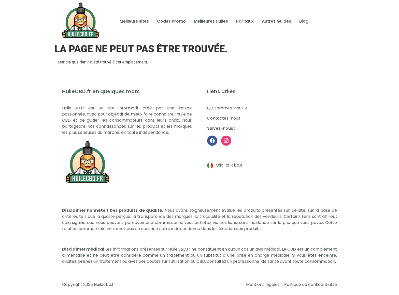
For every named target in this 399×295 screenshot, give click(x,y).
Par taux (245, 21)
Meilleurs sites (134, 21)
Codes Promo (171, 21)
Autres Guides (276, 21)
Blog (303, 21)
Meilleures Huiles (211, 21)
